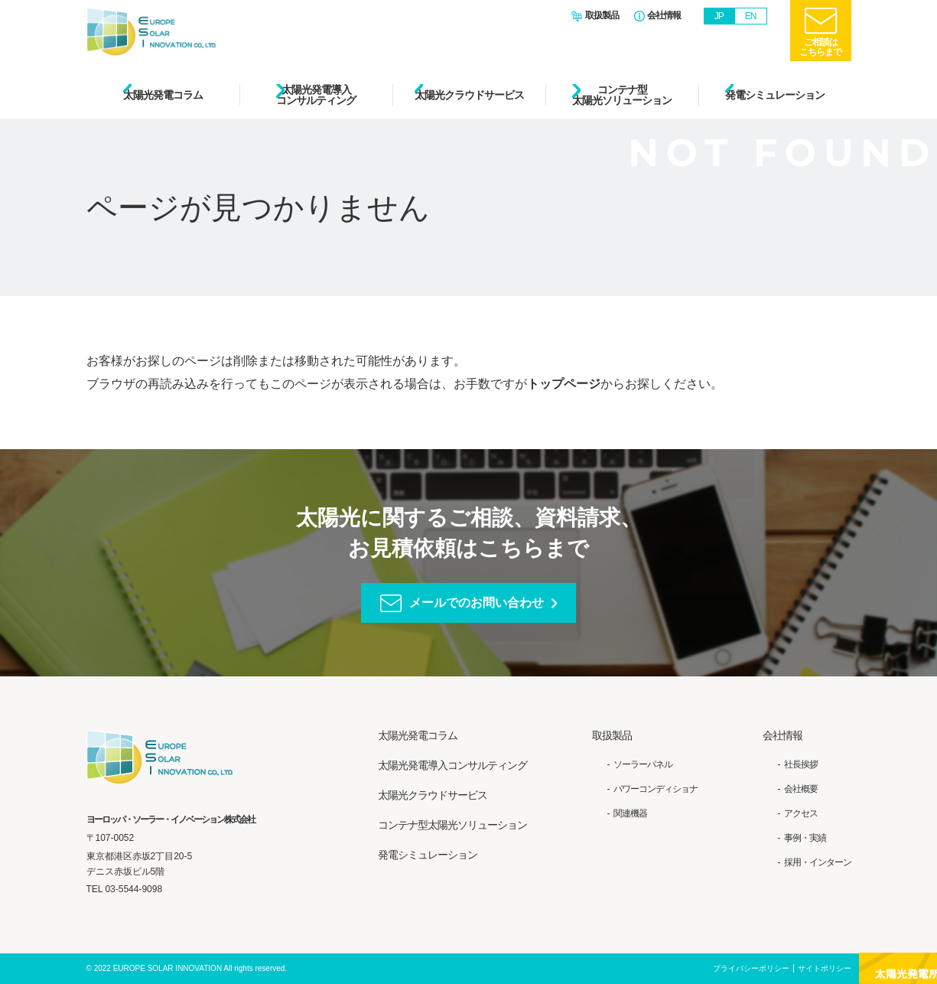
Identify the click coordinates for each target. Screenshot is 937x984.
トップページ (563, 383)
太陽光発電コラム (163, 95)
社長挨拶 (801, 764)
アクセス (801, 813)
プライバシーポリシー (751, 969)
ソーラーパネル (642, 764)
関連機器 (630, 814)
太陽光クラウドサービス (469, 95)
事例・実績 (805, 837)
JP (719, 16)
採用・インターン (817, 863)
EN (750, 16)
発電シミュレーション (775, 95)
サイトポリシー (824, 969)
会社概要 (801, 788)
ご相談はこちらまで (820, 47)
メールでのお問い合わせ (476, 602)
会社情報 (664, 16)
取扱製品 (602, 16)
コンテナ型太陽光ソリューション (622, 95)
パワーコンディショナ (655, 788)
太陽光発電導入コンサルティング (316, 95)
